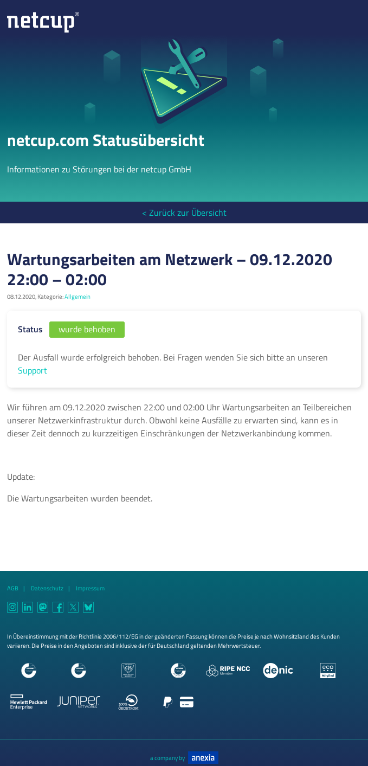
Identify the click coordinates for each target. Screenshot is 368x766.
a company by (184, 757)
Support (32, 370)
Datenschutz (47, 588)
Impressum (90, 588)
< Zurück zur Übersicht (184, 212)
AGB (12, 588)
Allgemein (77, 296)
